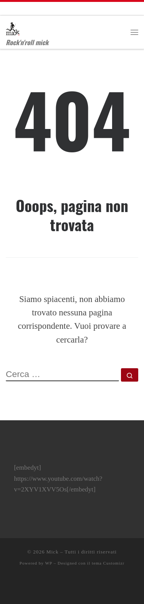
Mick (52, 552)
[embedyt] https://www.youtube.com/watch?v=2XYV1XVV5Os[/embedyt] (58, 478)
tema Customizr (108, 563)
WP (48, 563)
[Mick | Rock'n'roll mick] (13, 27)
